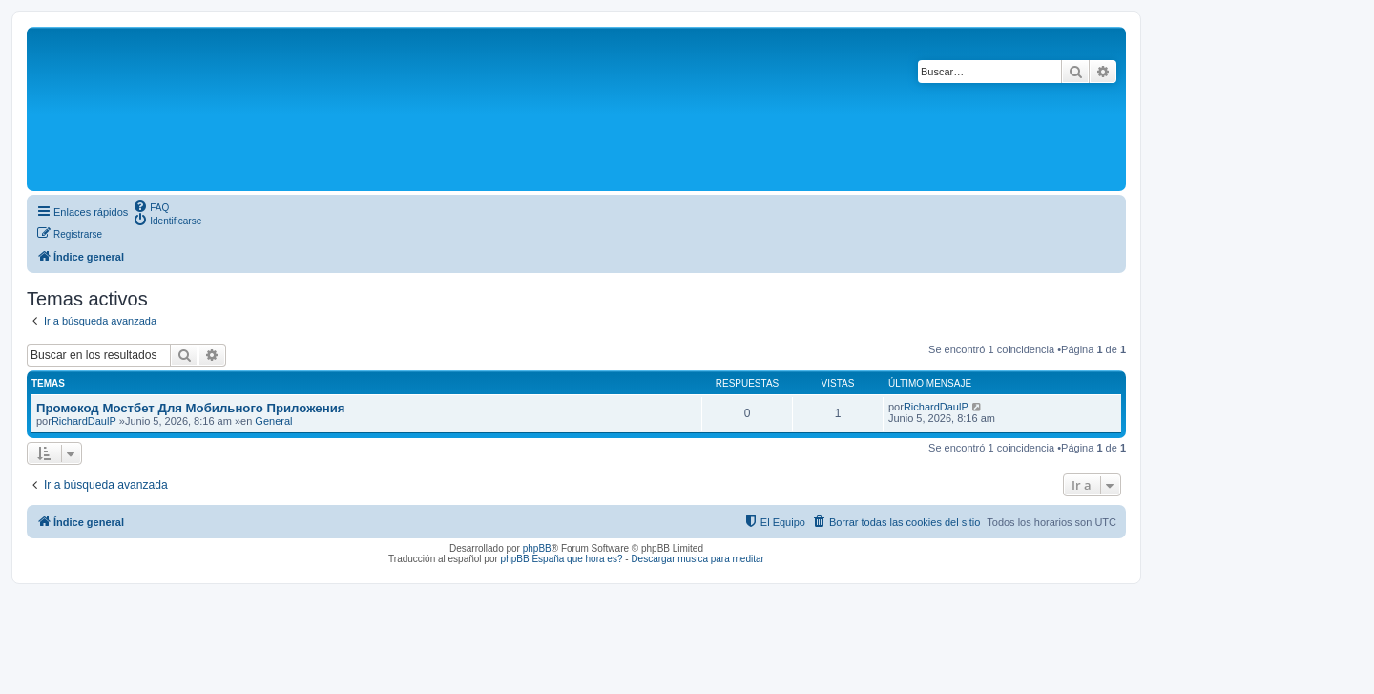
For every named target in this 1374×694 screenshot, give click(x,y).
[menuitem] (151, 206)
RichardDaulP (84, 421)
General (273, 421)
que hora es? (594, 559)
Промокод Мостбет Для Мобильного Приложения (190, 408)
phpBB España (533, 559)
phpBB (537, 548)
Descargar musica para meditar (697, 559)
